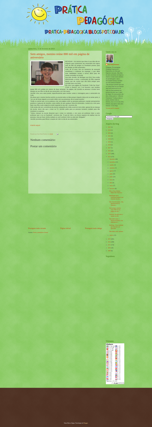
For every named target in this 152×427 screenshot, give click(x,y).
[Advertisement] (65, 210)
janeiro (112, 235)
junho (111, 177)
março (111, 185)
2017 (109, 148)
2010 (109, 248)
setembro (112, 168)
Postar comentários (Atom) (40, 232)
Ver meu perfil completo (112, 108)
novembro (112, 162)
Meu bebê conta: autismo (116, 231)
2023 (109, 133)
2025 (109, 127)
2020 (109, 139)
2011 (109, 245)
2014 (109, 156)
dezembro (112, 159)
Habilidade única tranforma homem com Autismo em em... (116, 197)
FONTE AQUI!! (35, 125)
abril (111, 182)
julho (111, 174)
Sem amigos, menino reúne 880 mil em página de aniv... (115, 209)
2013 (109, 239)
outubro (112, 165)
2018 (109, 145)
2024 (109, 130)
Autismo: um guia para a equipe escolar (116, 215)
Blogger (85, 423)
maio (111, 179)
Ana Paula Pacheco (113, 64)
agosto (112, 171)
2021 (109, 136)
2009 (109, 250)
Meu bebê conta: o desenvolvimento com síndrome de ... (116, 220)
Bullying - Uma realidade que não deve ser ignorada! (116, 226)
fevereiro (112, 188)
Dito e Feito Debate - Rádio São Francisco (115, 192)
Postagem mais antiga (93, 228)
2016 (109, 151)
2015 (109, 153)
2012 (109, 242)
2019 (109, 142)
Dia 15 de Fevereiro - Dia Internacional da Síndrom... (116, 203)
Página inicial (65, 228)
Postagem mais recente (37, 228)
